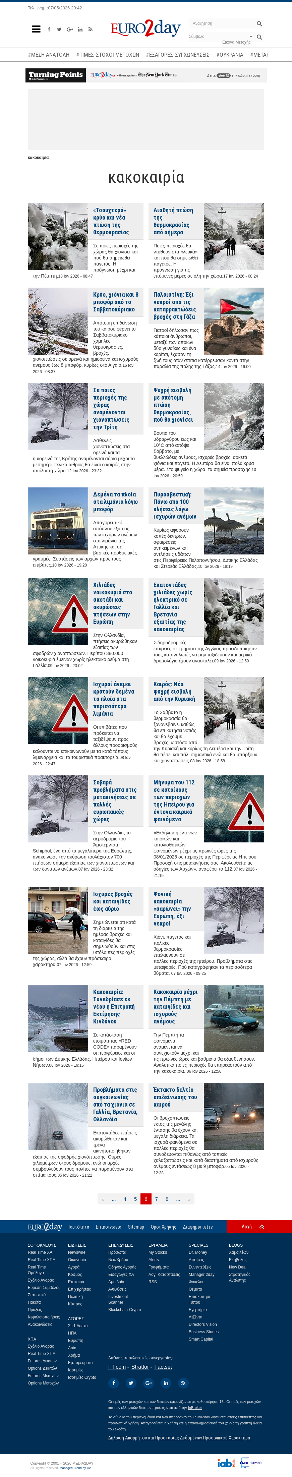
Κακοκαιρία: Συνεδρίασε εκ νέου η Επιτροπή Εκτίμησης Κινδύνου (114, 1006)
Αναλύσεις (117, 1289)
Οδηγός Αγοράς (122, 1267)
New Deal (237, 1267)
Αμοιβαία (116, 1282)
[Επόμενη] (189, 1198)
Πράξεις (35, 1309)
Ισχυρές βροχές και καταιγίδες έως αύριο (113, 901)
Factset (163, 1367)
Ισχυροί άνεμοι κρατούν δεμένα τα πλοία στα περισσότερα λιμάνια (113, 699)
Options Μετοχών (43, 1383)
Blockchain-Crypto (124, 1309)
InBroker (195, 1408)
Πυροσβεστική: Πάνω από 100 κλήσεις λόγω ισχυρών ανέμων (175, 505)
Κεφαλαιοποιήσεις (44, 1317)
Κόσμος (75, 1274)
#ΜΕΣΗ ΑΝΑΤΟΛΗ (48, 54)
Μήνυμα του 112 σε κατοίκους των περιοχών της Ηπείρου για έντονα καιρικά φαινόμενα (174, 801)
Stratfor (140, 1367)
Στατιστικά (37, 1295)
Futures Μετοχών (43, 1375)
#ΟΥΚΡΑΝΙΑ (229, 54)
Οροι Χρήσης (163, 1227)
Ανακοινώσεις (40, 1324)
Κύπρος (75, 1304)
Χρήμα (74, 1355)
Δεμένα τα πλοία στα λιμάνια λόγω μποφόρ (115, 502)
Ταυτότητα (78, 1227)
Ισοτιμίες (75, 1370)
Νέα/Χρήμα (118, 1259)
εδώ (223, 75)
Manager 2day (202, 1274)
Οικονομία (77, 1259)
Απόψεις (196, 1259)
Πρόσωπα (117, 1252)
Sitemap (136, 1227)
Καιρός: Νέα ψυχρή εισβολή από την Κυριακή (174, 691)
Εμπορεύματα (80, 1362)
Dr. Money (198, 1252)
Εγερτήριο (198, 1309)
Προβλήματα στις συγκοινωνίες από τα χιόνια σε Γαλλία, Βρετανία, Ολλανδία (115, 1104)
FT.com (117, 1367)
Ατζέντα (195, 1317)
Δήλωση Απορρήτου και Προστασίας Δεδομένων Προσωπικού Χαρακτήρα (179, 1437)
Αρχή (247, 1227)
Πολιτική (75, 1296)
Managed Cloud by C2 (75, 1468)
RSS (153, 1282)
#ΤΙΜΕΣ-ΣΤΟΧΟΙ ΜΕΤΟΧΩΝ (107, 54)
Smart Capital (201, 1339)
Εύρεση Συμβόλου (44, 1287)
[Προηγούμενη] (103, 1198)
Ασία (72, 1348)
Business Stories (204, 1332)
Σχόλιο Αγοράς (41, 1280)
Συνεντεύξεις (200, 1267)
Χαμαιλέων (238, 1252)
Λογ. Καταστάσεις (164, 1274)
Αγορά (73, 1267)
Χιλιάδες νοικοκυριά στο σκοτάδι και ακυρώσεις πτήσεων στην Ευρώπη (112, 603)
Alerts (154, 1259)
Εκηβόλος (237, 1259)
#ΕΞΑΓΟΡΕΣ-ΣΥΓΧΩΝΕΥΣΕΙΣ (178, 54)
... (114, 1199)
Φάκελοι (196, 1282)
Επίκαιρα (76, 1282)
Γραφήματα (159, 1267)
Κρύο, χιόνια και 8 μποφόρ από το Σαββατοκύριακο (115, 302)
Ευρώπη (75, 1340)
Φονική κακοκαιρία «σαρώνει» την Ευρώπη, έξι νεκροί (172, 908)
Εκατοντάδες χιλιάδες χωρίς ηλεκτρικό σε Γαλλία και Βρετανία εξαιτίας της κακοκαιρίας (173, 607)
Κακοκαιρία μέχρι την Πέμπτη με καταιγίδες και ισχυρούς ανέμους (176, 1006)
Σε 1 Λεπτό (78, 1325)
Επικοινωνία (108, 1227)
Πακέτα (34, 1302)
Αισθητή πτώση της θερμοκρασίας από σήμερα (173, 221)
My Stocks (158, 1252)
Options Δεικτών (42, 1368)
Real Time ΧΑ (40, 1252)
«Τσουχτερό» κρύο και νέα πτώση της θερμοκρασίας (111, 221)
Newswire (76, 1252)
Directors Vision (203, 1324)
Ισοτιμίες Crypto (82, 1377)
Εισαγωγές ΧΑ (121, 1274)
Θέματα (195, 1289)
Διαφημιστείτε (198, 1227)
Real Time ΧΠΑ (41, 1259)
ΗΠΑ (72, 1333)
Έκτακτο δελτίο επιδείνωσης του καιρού (175, 1097)
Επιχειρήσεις (79, 1289)
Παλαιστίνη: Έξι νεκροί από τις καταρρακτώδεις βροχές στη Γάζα (175, 305)
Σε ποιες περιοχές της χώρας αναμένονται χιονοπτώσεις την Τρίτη (111, 408)
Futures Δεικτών (42, 1361)
